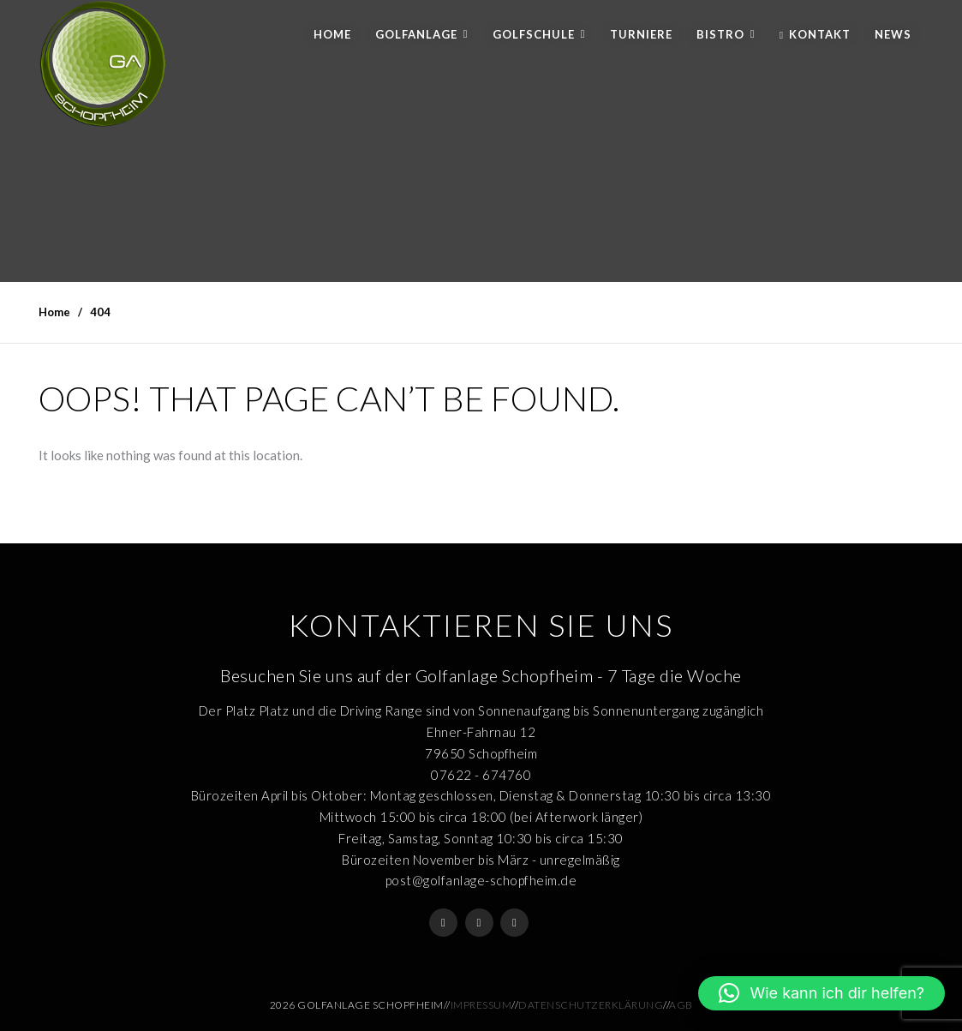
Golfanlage (416, 34)
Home (332, 34)
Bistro (720, 34)
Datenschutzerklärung (590, 1004)
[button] (821, 993)
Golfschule (534, 34)
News (893, 34)
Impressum (481, 1004)
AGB (681, 1004)
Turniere (641, 34)
